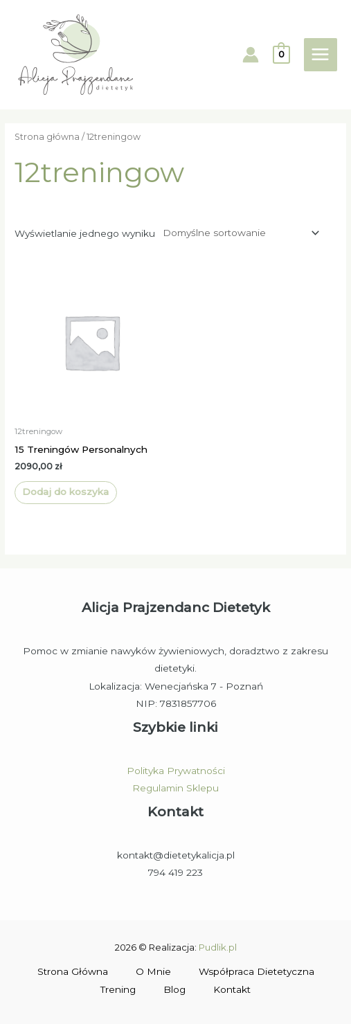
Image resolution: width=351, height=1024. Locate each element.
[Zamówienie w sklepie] (238, 232)
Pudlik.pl (218, 947)
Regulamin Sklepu (175, 787)
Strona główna (47, 137)
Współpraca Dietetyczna (256, 971)
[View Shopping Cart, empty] (281, 54)
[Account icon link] (250, 54)
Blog (174, 989)
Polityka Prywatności (176, 770)
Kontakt (232, 989)
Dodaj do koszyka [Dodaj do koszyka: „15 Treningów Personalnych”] (65, 491)
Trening (118, 989)
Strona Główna (72, 971)
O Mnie (153, 971)
